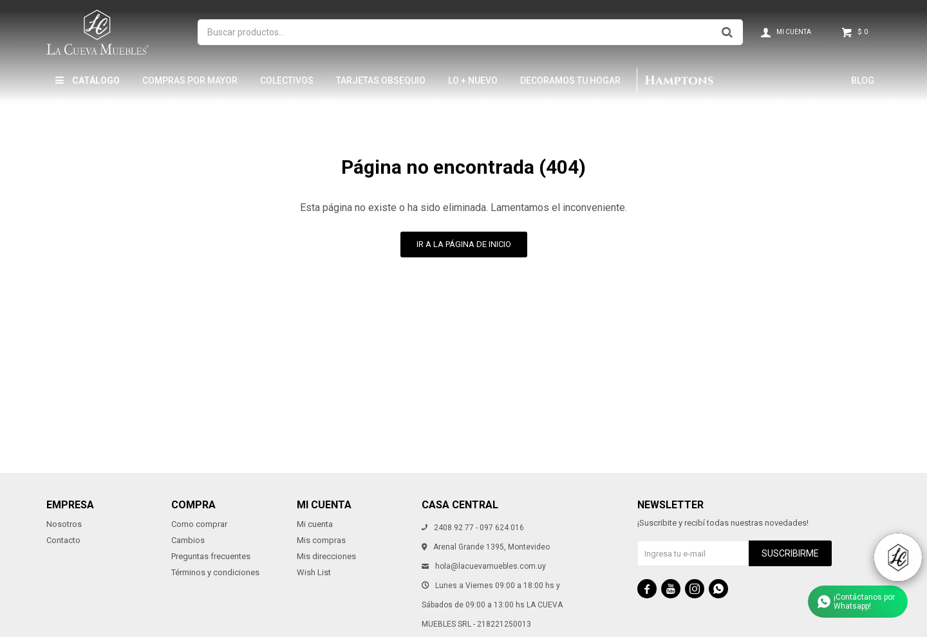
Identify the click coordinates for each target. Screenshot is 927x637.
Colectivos (287, 80)
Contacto (63, 540)
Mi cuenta (315, 524)
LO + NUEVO (473, 80)
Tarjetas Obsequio (381, 80)
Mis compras (321, 540)
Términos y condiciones (215, 572)
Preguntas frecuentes (210, 556)
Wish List (314, 572)
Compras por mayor (190, 80)
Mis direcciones (326, 556)
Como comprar (199, 524)
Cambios (188, 540)
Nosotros (64, 524)
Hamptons (678, 80)
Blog (862, 80)
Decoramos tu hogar (570, 80)
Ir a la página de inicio (464, 244)
